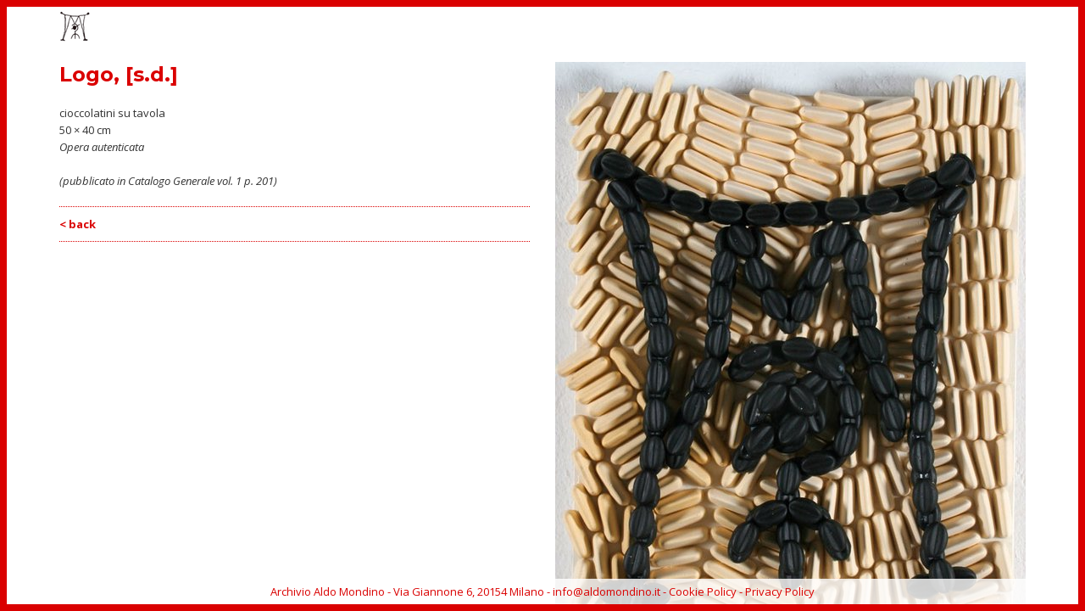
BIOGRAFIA (898, 28)
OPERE (703, 28)
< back (77, 224)
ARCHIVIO (968, 28)
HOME (650, 28)
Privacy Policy (780, 591)
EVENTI (757, 28)
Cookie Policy (703, 591)
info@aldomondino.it (606, 591)
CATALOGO (822, 28)
